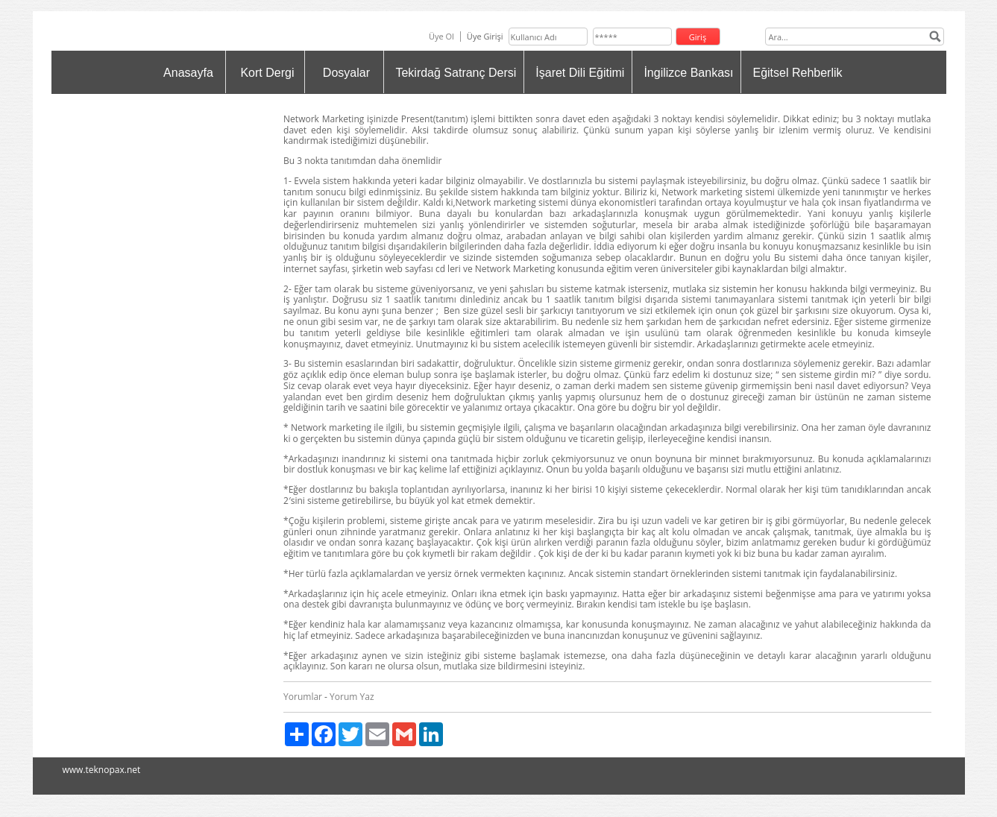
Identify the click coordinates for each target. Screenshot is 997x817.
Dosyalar (346, 72)
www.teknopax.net (102, 769)
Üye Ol (441, 36)
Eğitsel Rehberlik (797, 72)
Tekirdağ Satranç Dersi (455, 72)
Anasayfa (188, 72)
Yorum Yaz (352, 696)
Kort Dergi (267, 72)
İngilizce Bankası (688, 72)
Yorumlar (302, 696)
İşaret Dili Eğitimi (579, 72)
